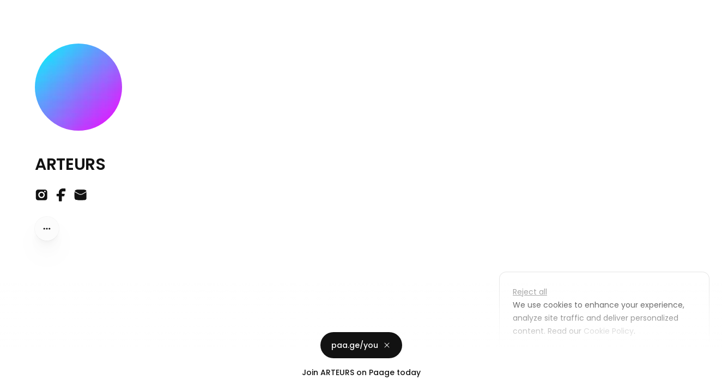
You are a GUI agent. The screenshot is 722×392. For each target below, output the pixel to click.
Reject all (530, 291)
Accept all (607, 356)
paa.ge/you (361, 345)
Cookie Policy (607, 331)
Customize (541, 356)
